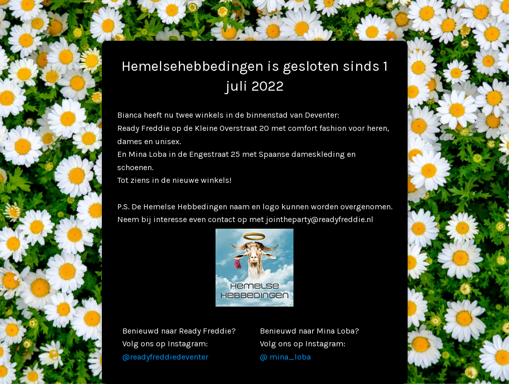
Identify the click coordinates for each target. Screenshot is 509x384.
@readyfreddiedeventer (165, 357)
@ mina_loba (285, 357)
